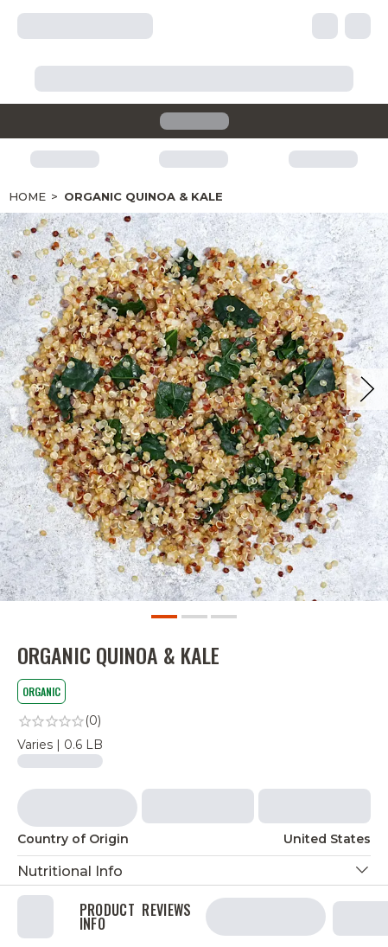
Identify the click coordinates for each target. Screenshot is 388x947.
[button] (194, 871)
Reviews (166, 911)
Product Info (107, 917)
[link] (194, 721)
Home (27, 196)
